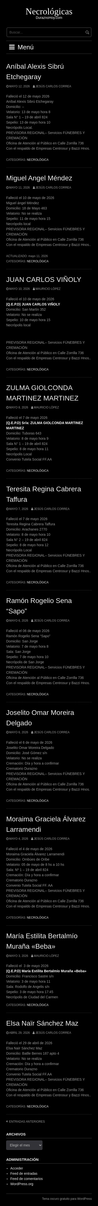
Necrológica (38, 160)
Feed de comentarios (26, 1179)
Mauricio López (48, 289)
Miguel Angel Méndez (39, 178)
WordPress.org (21, 1184)
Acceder (16, 1168)
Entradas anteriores (27, 1121)
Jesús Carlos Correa (53, 86)
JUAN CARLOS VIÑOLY (43, 279)
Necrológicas (49, 11)
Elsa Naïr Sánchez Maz (42, 1023)
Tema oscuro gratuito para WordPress (67, 1199)
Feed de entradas (24, 1173)
